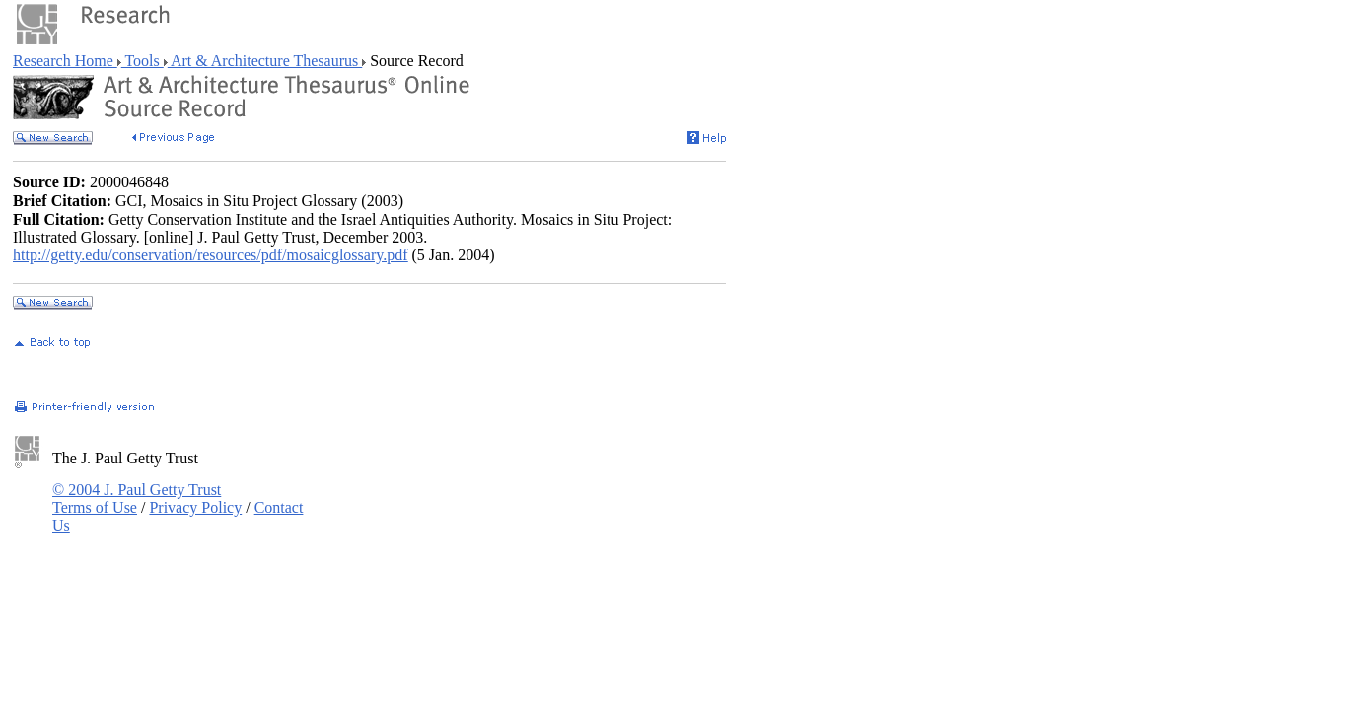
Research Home (65, 60)
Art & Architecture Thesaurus (265, 60)
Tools (142, 60)
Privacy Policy (195, 507)
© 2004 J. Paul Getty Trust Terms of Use (136, 498)
